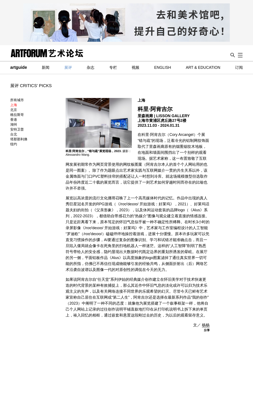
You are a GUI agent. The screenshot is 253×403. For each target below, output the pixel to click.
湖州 (13, 124)
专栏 (113, 67)
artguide (18, 67)
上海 (13, 105)
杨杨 (206, 325)
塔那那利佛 (18, 139)
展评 (68, 67)
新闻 (45, 67)
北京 (13, 110)
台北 (13, 134)
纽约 (13, 144)
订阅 (239, 67)
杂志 (90, 67)
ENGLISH (162, 67)
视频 (135, 67)
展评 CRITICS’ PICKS (31, 85)
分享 (207, 330)
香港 (13, 119)
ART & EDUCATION (203, 67)
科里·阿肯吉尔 (155, 109)
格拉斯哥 (17, 115)
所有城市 (17, 100)
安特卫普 (17, 129)
